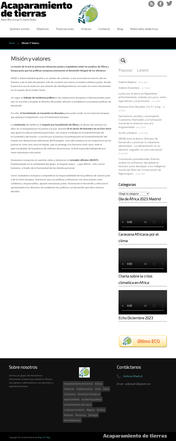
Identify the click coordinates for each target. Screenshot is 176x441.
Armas (98, 383)
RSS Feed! (151, 4)
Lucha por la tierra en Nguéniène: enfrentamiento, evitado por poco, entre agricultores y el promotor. (142, 97)
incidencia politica (91, 399)
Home (12, 43)
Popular (126, 70)
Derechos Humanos (89, 394)
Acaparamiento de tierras (78, 383)
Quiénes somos (19, 28)
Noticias (68, 415)
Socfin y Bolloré (128, 132)
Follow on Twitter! (169, 4)
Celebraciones (85, 388)
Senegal (93, 415)
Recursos (80, 415)
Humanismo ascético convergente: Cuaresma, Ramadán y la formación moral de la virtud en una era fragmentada (140, 121)
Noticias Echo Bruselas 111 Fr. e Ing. (140, 106)
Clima (106, 388)
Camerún (69, 388)
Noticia (101, 409)
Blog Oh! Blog (44, 437)
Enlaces (86, 28)
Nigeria (91, 409)
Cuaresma (69, 394)
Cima (98, 388)
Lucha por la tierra (74, 409)
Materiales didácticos (144, 28)
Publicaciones (65, 28)
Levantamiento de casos (77, 404)
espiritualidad (71, 399)
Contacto (104, 28)
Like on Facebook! (160, 4)
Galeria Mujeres (128, 82)
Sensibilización (72, 420)
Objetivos (43, 28)
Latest (143, 70)
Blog (120, 28)
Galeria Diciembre (129, 87)
